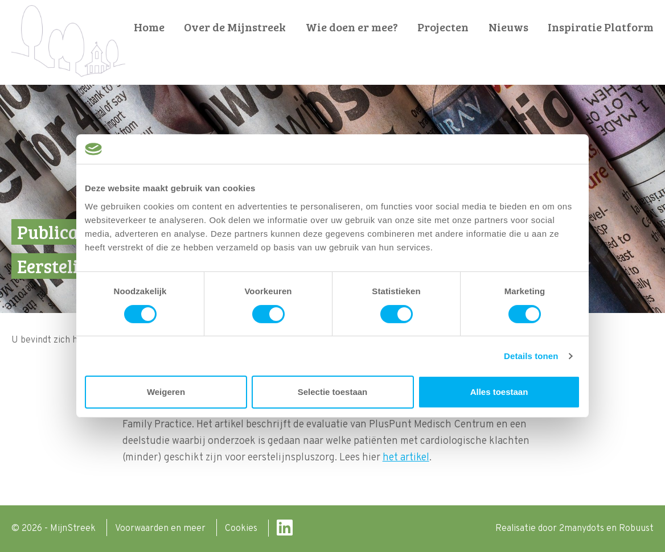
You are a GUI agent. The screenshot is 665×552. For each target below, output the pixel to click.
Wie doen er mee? (352, 27)
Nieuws (508, 27)
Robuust (636, 528)
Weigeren (166, 392)
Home (149, 27)
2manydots (581, 528)
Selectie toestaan (333, 392)
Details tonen (531, 356)
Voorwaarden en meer (161, 528)
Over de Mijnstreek (235, 27)
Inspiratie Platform (601, 27)
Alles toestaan (499, 392)
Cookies (242, 528)
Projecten (443, 27)
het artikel (406, 457)
